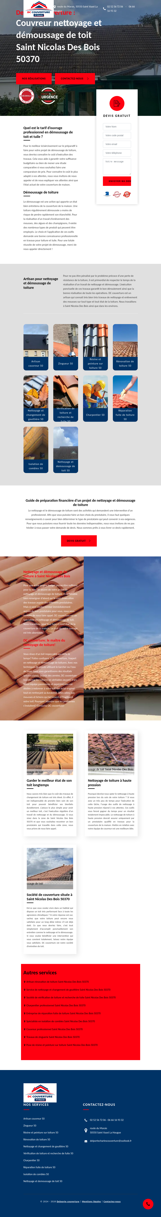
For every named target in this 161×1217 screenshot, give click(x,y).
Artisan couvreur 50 (34, 1118)
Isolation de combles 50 (36, 1174)
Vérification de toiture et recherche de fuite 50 (48, 1153)
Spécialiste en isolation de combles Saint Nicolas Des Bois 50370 (60, 1021)
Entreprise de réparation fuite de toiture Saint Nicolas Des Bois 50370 (63, 1013)
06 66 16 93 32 (116, 1120)
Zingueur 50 (29, 1125)
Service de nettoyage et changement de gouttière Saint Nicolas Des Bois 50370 (68, 989)
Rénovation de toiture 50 (36, 1139)
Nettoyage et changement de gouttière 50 (45, 1146)
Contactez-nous (75, 78)
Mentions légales (91, 1201)
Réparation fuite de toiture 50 (39, 1167)
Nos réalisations (34, 78)
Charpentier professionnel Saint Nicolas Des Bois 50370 (56, 1005)
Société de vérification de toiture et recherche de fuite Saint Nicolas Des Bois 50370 (71, 997)
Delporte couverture (68, 1201)
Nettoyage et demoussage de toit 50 (42, 1181)
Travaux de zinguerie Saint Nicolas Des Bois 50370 (53, 1037)
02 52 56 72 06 (115, 6)
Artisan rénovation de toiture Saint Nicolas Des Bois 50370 (57, 981)
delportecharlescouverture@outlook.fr (111, 1140)
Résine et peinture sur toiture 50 (40, 1132)
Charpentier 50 (31, 1160)
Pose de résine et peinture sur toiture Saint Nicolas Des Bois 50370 (62, 1045)
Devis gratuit (79, 540)
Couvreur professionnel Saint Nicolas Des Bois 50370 (54, 1029)
